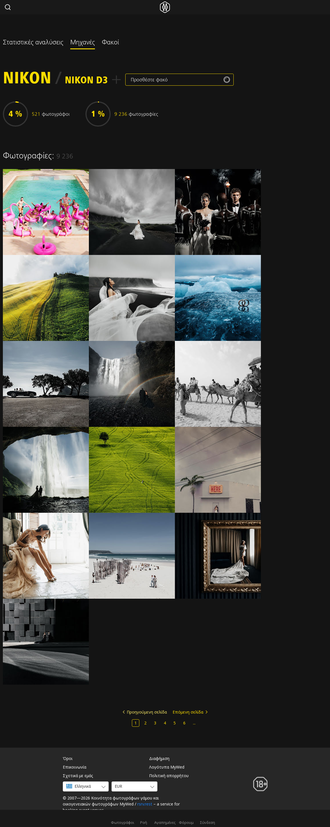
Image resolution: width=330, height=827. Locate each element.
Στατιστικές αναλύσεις (33, 43)
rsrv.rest (144, 804)
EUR (118, 786)
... (194, 723)
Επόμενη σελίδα (188, 712)
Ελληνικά (78, 786)
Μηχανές (82, 43)
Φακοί (110, 43)
